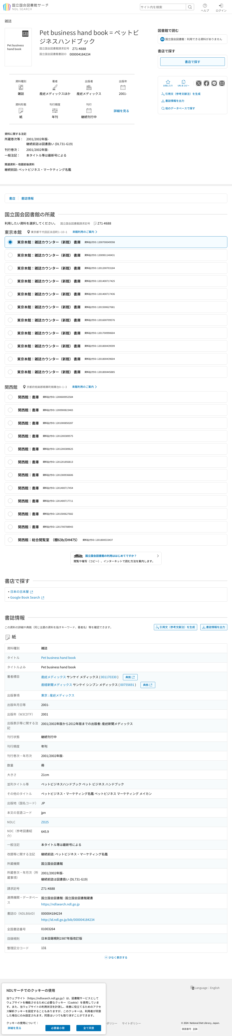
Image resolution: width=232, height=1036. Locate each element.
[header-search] (167, 7)
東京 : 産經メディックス (57, 695)
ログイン (221, 7)
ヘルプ (205, 7)
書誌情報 (27, 198)
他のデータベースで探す (178, 108)
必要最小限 (58, 1028)
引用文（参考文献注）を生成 (180, 94)
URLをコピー (183, 83)
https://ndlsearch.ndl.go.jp (60, 904)
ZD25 (45, 822)
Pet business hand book (58, 657)
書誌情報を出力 (172, 101)
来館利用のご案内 (85, 232)
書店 (12, 198)
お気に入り (168, 83)
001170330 (109, 677)
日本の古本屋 (21, 591)
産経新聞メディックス (56, 684)
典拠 (130, 677)
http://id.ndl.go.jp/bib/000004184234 (68, 919)
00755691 (127, 684)
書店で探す (192, 61)
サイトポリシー (131, 1023)
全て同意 (88, 1028)
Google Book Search (27, 597)
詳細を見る (121, 110)
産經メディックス (53, 677)
